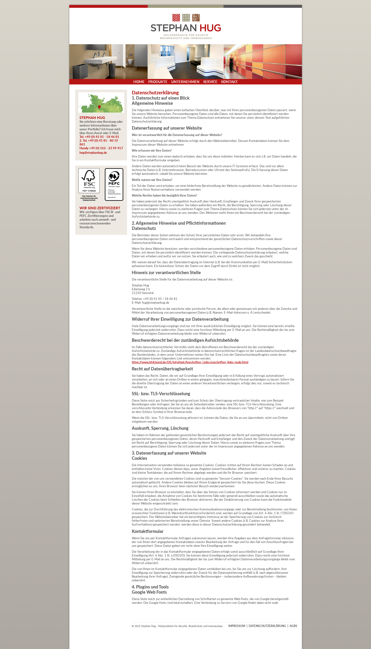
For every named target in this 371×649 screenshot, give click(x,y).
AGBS (293, 626)
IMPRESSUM (236, 626)
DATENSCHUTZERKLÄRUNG (267, 626)
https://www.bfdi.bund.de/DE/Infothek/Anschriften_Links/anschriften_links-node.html (190, 362)
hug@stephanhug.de (93, 152)
